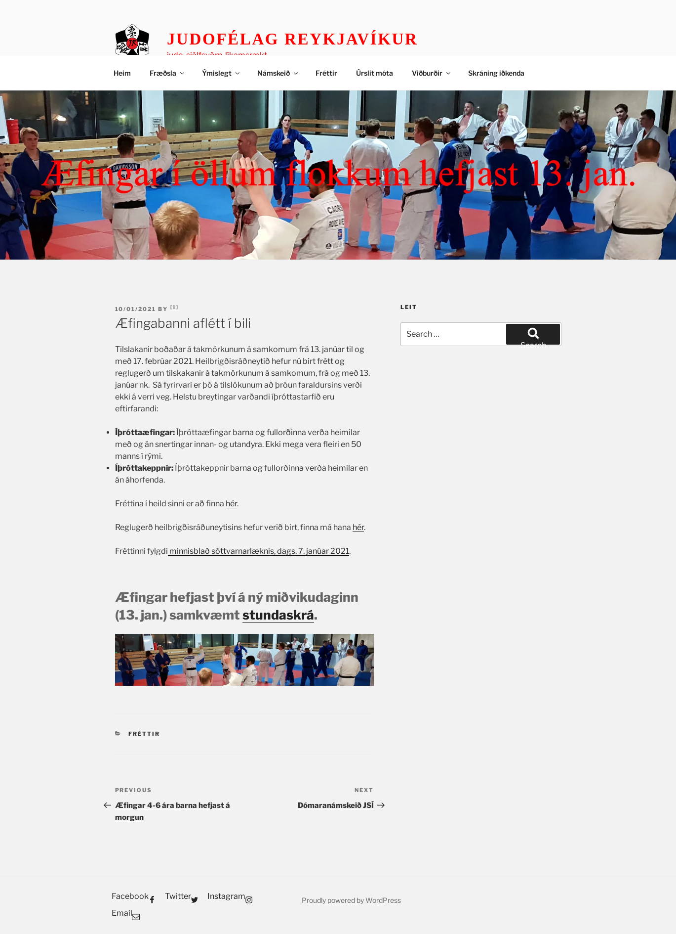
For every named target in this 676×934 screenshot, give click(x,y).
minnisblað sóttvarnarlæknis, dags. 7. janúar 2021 (258, 551)
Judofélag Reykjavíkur (292, 39)
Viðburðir (432, 73)
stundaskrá (278, 615)
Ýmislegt (221, 73)
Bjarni (174, 307)
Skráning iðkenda (496, 73)
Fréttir (326, 73)
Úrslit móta (374, 73)
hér (231, 503)
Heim (122, 73)
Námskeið (278, 73)
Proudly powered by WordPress (351, 900)
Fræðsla (168, 73)
